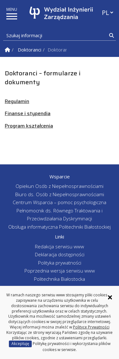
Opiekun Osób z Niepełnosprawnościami (59, 186)
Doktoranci (29, 49)
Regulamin (17, 101)
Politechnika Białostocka (59, 279)
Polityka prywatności (59, 262)
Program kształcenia (29, 126)
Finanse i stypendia (27, 113)
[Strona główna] (61, 13)
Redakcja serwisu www (59, 246)
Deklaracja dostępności (59, 254)
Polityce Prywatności (91, 327)
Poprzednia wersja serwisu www (59, 270)
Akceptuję (20, 343)
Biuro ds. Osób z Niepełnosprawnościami (59, 194)
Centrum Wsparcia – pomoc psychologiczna (59, 202)
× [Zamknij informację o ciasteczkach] (110, 297)
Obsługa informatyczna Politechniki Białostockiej (59, 227)
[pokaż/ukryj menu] (11, 16)
